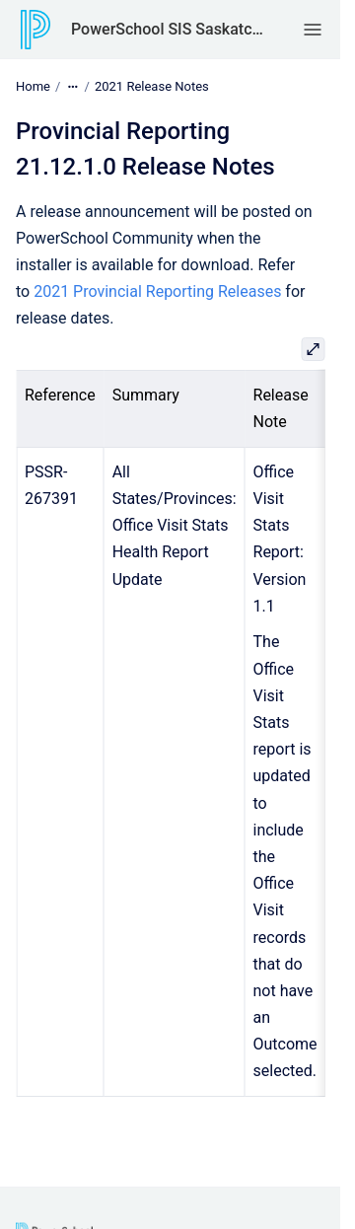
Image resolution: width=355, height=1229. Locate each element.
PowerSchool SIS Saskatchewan (167, 29)
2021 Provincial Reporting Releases (157, 291)
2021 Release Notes (152, 86)
